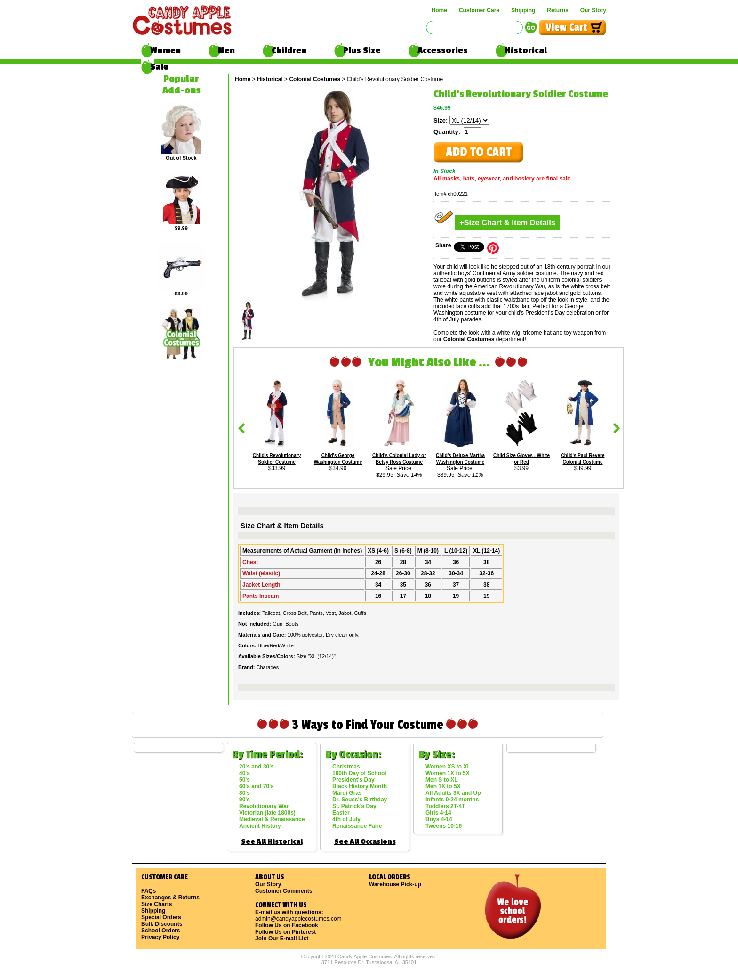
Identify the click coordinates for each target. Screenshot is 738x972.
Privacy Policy (160, 937)
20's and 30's (256, 766)
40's (244, 773)
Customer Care (479, 10)
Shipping (523, 10)
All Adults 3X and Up (453, 793)
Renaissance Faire (357, 826)
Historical (526, 50)
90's (244, 799)
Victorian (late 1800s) (267, 812)
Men (226, 50)
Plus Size (362, 50)
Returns (557, 10)
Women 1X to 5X (447, 773)
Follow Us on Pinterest (285, 932)
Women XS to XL (448, 766)
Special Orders (161, 917)
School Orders (160, 930)
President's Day (353, 779)
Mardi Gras (347, 793)
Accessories (442, 50)
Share (443, 245)
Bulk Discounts (161, 924)
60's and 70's (256, 786)
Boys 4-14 (438, 819)
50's (244, 779)
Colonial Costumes (314, 79)
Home (439, 10)
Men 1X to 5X (443, 786)
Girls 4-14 (438, 812)
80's (244, 793)
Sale (159, 67)
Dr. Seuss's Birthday (359, 799)
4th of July (346, 819)
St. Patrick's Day (354, 806)
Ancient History (260, 826)
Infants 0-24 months (452, 799)
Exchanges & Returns (170, 897)
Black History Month (359, 786)
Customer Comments (283, 891)
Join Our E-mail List (281, 938)
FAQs (148, 891)
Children (289, 50)
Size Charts (156, 904)
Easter (341, 812)
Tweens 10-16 (443, 826)
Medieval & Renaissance (272, 819)
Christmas (346, 766)
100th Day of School (359, 773)
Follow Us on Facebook (286, 925)
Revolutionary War (264, 806)
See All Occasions (365, 841)
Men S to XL (441, 779)
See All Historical (272, 841)
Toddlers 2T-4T (445, 806)
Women (165, 50)
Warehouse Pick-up (395, 884)
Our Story (593, 10)
